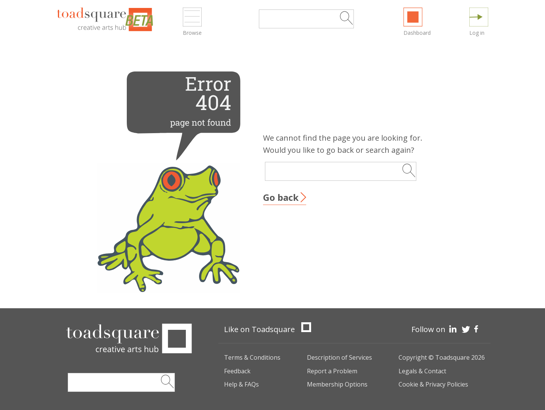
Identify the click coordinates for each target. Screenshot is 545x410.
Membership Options (337, 384)
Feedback (237, 371)
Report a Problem (332, 371)
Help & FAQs (241, 384)
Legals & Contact (422, 371)
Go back (281, 197)
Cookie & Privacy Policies (433, 384)
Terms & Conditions (252, 357)
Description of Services (339, 357)
